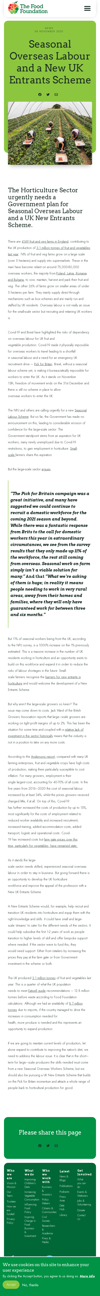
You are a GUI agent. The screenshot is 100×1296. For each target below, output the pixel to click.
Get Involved (84, 1172)
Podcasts (64, 1192)
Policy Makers (46, 1201)
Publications (66, 1186)
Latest (65, 1171)
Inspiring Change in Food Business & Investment (30, 1226)
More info (87, 1279)
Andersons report (43, 756)
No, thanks (30, 1288)
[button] (87, 8)
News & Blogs (64, 1178)
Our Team (10, 1194)
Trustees (11, 1201)
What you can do (81, 1183)
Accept (11, 1287)
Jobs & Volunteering (84, 1202)
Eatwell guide (37, 990)
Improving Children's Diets (30, 1183)
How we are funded (11, 1210)
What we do (29, 1172)
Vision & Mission (11, 1185)
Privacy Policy (11, 1221)
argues (46, 469)
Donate (81, 1210)
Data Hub (62, 1207)
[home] (27, 8)
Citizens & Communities (49, 1210)
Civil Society (46, 1219)
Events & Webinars (82, 1194)
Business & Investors (47, 1190)
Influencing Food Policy (30, 1208)
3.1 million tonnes (44, 978)
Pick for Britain (43, 364)
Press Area (63, 1198)
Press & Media (46, 1240)
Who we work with (46, 1176)
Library (63, 1215)
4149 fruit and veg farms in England (45, 241)
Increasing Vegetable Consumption (32, 1195)
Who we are (11, 1174)
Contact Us (81, 1217)
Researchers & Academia (48, 1229)
